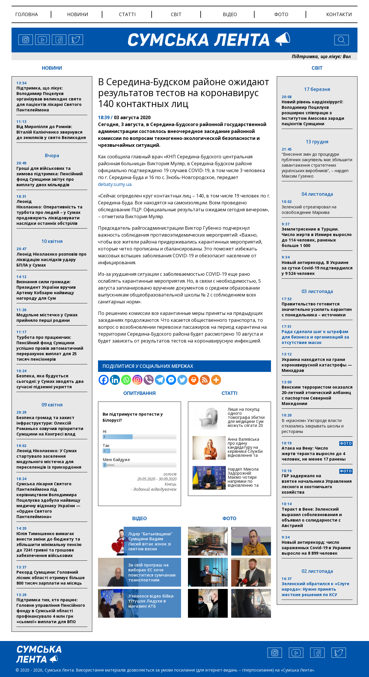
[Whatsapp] (126, 380)
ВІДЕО (139, 518)
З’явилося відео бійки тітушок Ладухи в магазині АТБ (151, 601)
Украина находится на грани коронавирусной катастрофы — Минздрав (317, 365)
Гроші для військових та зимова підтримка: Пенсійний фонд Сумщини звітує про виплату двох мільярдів (49, 176)
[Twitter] (182, 380)
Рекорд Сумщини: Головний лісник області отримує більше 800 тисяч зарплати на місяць (50, 577)
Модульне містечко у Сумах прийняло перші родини (47, 317)
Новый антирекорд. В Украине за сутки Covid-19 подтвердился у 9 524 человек (317, 268)
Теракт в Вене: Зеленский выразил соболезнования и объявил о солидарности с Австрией (312, 517)
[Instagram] (137, 380)
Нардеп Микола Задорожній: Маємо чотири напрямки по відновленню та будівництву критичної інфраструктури (243, 483)
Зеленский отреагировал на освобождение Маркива (309, 209)
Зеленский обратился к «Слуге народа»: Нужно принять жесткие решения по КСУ (315, 589)
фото (281, 14)
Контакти (339, 14)
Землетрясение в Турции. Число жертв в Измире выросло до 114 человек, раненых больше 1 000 (317, 237)
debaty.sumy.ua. (115, 184)
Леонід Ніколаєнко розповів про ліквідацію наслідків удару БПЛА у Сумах (51, 259)
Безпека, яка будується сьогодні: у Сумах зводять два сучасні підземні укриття (50, 381)
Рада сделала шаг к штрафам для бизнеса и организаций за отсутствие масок (315, 337)
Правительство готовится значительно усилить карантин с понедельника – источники (317, 309)
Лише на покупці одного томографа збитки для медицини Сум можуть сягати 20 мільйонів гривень (246, 419)
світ (176, 14)
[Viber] (149, 380)
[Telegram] (160, 380)
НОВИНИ (52, 68)
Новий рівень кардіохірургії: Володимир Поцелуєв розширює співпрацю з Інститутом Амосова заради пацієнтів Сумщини (313, 112)
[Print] (194, 380)
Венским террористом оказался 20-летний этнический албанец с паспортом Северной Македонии (317, 395)
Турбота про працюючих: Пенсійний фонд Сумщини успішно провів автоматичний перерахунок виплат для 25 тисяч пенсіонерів (49, 348)
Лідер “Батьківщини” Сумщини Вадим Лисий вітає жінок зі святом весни (150, 541)
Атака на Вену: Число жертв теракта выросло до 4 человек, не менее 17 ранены (314, 453)
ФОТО (229, 518)
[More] (216, 380)
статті (127, 14)
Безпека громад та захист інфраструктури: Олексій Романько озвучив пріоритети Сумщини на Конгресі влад (49, 426)
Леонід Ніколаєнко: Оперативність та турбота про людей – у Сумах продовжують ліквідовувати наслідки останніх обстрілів (49, 212)
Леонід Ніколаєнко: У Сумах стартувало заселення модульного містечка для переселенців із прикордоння (48, 459)
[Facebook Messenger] (171, 380)
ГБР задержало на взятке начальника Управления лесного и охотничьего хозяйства (317, 484)
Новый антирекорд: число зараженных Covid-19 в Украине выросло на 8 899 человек (316, 547)
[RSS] (205, 380)
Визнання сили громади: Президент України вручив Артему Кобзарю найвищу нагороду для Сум (46, 290)
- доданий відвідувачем (153, 489)
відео (230, 14)
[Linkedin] (115, 380)
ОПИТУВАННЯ (139, 393)
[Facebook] (104, 380)
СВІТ (317, 68)
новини (77, 14)
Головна (26, 14)
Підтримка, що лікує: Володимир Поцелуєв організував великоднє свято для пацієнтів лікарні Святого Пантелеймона (49, 99)
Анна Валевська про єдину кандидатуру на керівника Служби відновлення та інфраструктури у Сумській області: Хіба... (245, 453)
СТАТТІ (230, 393)
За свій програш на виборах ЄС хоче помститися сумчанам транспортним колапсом (152, 575)
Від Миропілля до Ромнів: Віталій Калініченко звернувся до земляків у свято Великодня (51, 132)
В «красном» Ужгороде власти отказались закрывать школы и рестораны (313, 426)
